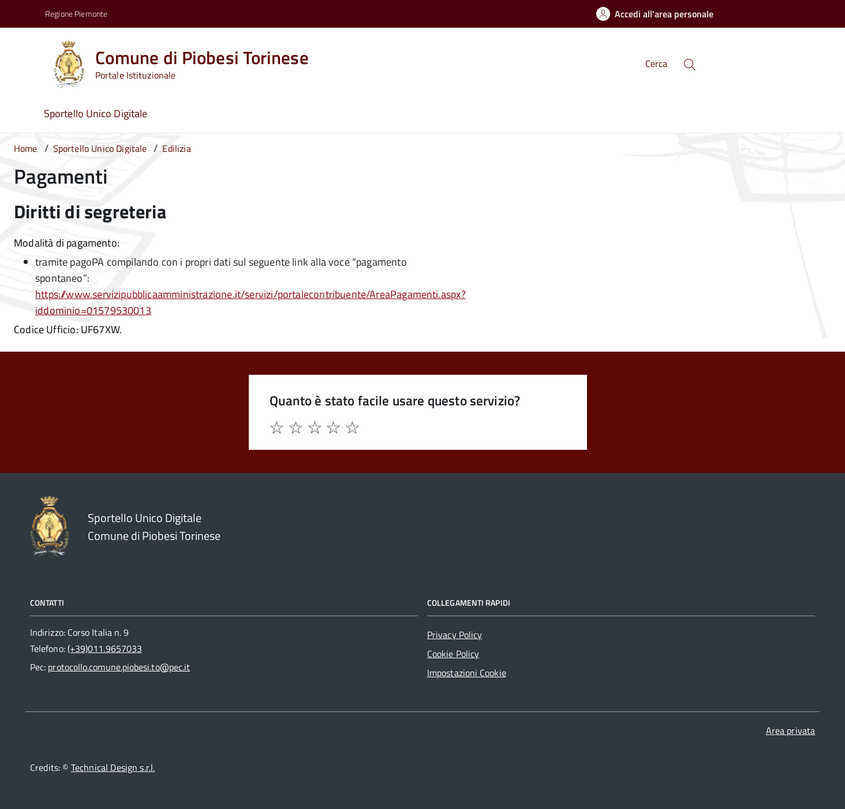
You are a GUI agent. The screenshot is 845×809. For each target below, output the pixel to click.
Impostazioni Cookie (466, 673)
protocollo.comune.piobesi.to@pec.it (119, 667)
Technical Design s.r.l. (113, 767)
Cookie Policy (453, 654)
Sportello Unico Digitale (95, 113)
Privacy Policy (454, 635)
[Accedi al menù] (24, 62)
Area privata (790, 730)
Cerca (656, 63)
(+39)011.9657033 (105, 648)
